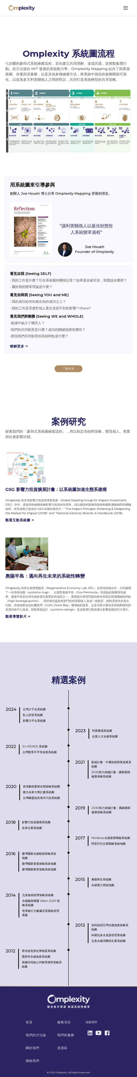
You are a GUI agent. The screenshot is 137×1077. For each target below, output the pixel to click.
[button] (124, 8)
